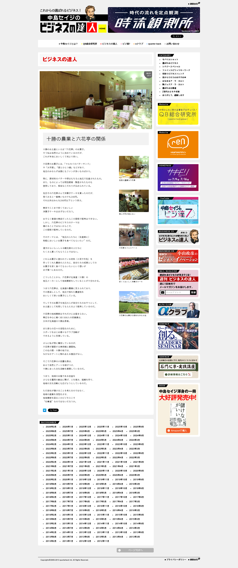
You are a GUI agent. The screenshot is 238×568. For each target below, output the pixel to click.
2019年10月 (121, 479)
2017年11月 (103, 497)
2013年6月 (84, 537)
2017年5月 (101, 501)
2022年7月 (67, 457)
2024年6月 (84, 440)
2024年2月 (51, 444)
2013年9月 (138, 532)
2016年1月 (67, 515)
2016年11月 (103, 506)
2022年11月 (103, 453)
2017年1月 (67, 506)
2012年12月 (85, 541)
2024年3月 (134, 440)
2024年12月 (85, 435)
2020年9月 (138, 471)
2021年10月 (121, 462)
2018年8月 (51, 493)
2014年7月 (67, 528)
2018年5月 (101, 493)
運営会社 (194, 4)
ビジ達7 (125, 44)
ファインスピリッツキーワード (176, 70)
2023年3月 (134, 449)
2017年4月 (118, 501)
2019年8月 (51, 484)
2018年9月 (138, 488)
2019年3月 (134, 484)
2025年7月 (67, 431)
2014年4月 (118, 528)
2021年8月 (51, 466)
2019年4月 (118, 484)
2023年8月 (51, 449)
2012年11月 (103, 541)
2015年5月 (101, 519)
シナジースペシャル (171, 67)
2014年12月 (85, 523)
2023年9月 (138, 444)
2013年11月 (103, 532)
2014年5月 (101, 528)
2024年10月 (121, 435)
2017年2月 (51, 506)
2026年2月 (51, 427)
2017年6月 (84, 501)
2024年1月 (67, 444)
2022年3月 (134, 457)
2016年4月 (118, 510)
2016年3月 (134, 510)
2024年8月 (51, 440)
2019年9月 (138, 479)
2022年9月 (138, 453)
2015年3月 (134, 519)
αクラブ (138, 44)
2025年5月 (101, 431)
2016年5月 (101, 510)
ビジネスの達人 (108, 44)
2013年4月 (118, 537)
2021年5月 (101, 466)
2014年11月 (103, 523)
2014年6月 (84, 528)
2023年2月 (51, 453)
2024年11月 (103, 435)
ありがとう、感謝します (173, 95)
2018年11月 (103, 488)
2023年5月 (101, 449)
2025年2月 (51, 435)
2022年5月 (101, 457)
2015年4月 (118, 519)
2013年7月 (67, 537)
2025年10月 (121, 427)
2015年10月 (121, 515)
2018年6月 (84, 493)
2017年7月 (67, 501)
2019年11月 (103, 479)
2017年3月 (134, 501)
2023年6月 (84, 449)
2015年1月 (67, 523)
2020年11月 (103, 471)
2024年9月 (138, 435)
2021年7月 (67, 466)
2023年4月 (118, 449)
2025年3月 (134, 431)
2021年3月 (134, 466)
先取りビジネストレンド (173, 74)
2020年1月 (67, 479)
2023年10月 (121, 444)
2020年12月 (85, 471)
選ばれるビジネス (170, 63)
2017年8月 (51, 501)
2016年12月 (85, 506)
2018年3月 (134, 493)
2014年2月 (51, 532)
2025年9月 (138, 427)
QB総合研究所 (89, 44)
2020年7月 (67, 475)
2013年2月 (51, 541)
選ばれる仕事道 (169, 88)
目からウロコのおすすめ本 (174, 77)
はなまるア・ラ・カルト (173, 81)
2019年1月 (67, 488)
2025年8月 (51, 431)
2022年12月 (85, 453)
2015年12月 (85, 515)
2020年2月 (51, 479)
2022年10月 (121, 453)
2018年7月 (67, 493)
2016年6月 (84, 510)
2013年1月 (67, 541)
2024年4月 (118, 440)
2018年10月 (121, 488)
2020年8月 (51, 475)
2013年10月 (121, 532)
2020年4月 (118, 475)
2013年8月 (51, 537)
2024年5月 (101, 440)
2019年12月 (85, 479)
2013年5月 (101, 537)
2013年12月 (85, 532)
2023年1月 (67, 453)
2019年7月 (67, 484)
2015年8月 (51, 519)
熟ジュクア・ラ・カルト (173, 84)
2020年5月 (101, 475)
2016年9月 (138, 506)
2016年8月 (51, 510)
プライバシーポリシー (176, 560)
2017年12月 (85, 497)
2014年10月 (121, 523)
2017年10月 (121, 497)
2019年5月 (101, 484)
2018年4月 (118, 493)
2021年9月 (138, 462)
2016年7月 (67, 510)
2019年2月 (51, 488)
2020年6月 (84, 475)
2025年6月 (84, 431)
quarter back (153, 44)
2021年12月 (85, 462)
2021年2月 (51, 471)
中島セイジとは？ (68, 44)
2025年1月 (67, 435)
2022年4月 (118, 457)
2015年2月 (51, 523)
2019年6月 (84, 484)
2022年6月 (84, 457)
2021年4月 (118, 466)
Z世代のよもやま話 (170, 92)
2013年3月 (134, 537)
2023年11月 (103, 444)
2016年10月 (121, 506)
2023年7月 (67, 449)
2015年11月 (103, 515)
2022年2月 (51, 462)
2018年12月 (85, 488)
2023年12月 (85, 444)
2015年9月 (138, 515)
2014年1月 (67, 532)
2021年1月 (67, 471)
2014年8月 (51, 528)
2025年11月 (103, 427)
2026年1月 (67, 427)
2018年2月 (51, 497)
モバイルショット (170, 59)
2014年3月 (134, 528)
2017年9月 (138, 497)
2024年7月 (67, 440)
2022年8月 (51, 457)
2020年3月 (134, 475)
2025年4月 (118, 431)
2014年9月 (138, 523)
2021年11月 (103, 462)
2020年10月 (121, 471)
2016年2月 (51, 515)
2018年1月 (67, 497)
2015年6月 (84, 519)
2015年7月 (67, 519)
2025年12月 (85, 427)
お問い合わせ (171, 44)
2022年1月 (67, 462)
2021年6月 (84, 466)
